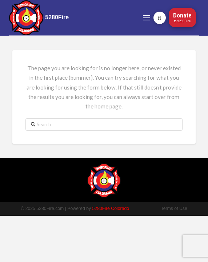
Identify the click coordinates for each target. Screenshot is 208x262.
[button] (146, 17)
